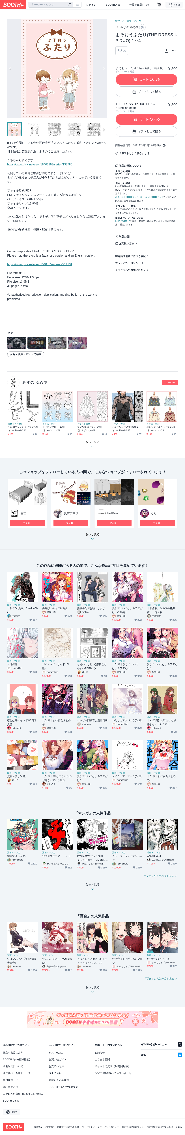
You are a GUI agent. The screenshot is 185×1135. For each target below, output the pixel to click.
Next (104, 68)
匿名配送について (13, 1066)
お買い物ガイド (57, 1059)
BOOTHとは (113, 4)
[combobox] (50, 5)
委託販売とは (10, 1086)
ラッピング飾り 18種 (53, 426)
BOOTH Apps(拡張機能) (16, 1059)
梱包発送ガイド (12, 1080)
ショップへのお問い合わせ (130, 270)
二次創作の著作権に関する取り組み (23, 1093)
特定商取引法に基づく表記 (130, 256)
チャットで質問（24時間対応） (112, 1066)
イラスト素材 (48, 424)
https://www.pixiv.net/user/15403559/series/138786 (39, 164)
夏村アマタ (71, 513)
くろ (153, 513)
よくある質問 (102, 1059)
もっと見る (92, 537)
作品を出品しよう (139, 4)
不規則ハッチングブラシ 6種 (23, 426)
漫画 (117, 20)
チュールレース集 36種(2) (125, 426)
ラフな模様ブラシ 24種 (89, 426)
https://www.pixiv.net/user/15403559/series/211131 (39, 264)
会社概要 (38, 1127)
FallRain (112, 513)
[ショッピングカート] (159, 4)
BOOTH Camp (11, 1100)
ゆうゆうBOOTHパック (151, 197)
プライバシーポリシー (128, 263)
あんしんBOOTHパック (126, 197)
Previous (10, 68)
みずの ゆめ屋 (34, 382)
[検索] (70, 4)
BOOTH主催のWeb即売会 (63, 1086)
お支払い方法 (126, 243)
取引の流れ (125, 236)
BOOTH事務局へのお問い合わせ (113, 1073)
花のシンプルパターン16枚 (161, 426)
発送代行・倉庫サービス (17, 1073)
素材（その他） (15, 424)
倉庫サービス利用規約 (68, 1127)
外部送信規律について (133, 1127)
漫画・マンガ (133, 20)
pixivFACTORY (122, 221)
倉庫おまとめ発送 (59, 1080)
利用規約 (50, 1127)
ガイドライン (88, 1127)
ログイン (91, 4)
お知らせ (100, 1052)
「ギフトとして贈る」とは (134, 153)
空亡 (23, 513)
